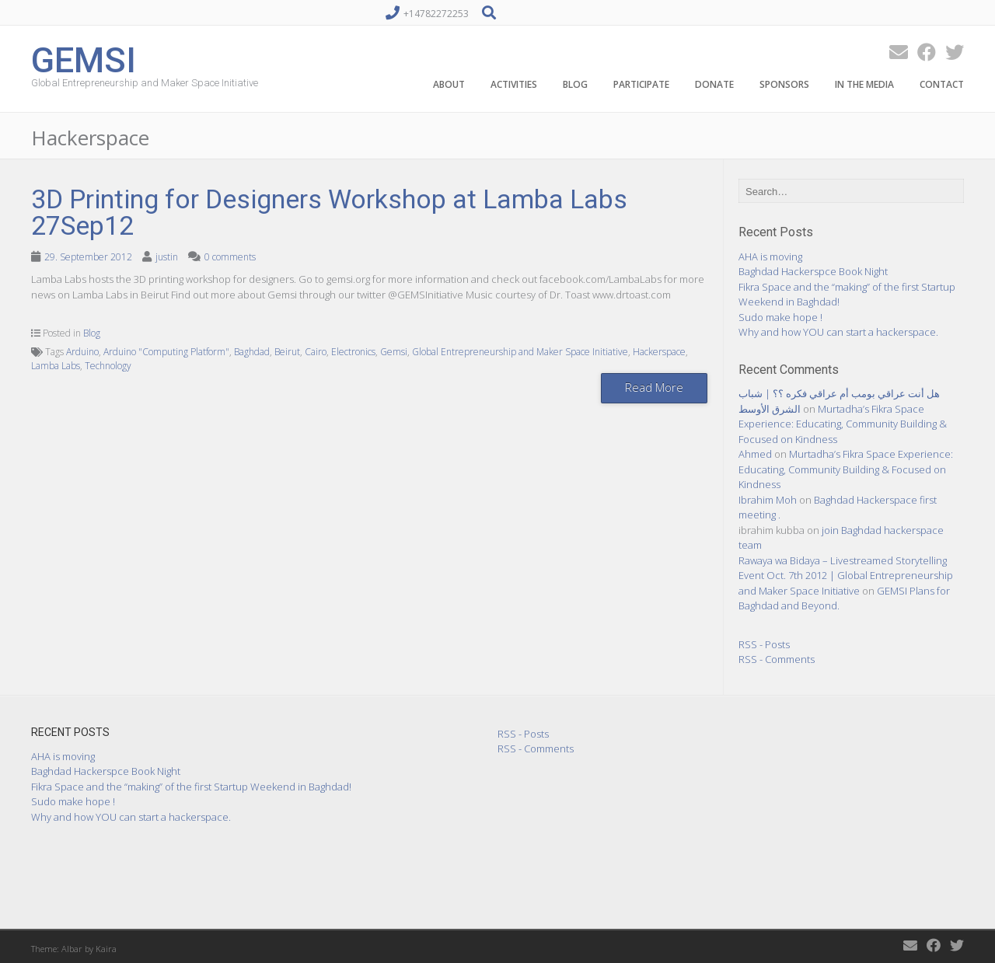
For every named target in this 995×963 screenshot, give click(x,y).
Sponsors (784, 84)
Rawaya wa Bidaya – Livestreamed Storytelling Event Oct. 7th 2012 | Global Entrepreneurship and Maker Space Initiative (845, 575)
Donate (714, 84)
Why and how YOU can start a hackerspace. (838, 332)
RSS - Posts (764, 644)
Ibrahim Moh (767, 500)
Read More (654, 387)
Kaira (106, 948)
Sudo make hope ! (780, 317)
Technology (108, 365)
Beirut (287, 351)
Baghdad (252, 351)
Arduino (82, 351)
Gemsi (393, 351)
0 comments (230, 256)
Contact (942, 84)
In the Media (864, 84)
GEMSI (83, 59)
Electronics (353, 351)
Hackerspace (659, 351)
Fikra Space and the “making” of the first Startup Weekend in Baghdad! (191, 787)
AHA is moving (770, 256)
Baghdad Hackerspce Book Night (813, 271)
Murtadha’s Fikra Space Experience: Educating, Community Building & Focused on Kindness (842, 424)
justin (166, 256)
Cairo (315, 351)
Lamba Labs (55, 365)
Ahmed (755, 454)
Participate (641, 84)
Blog (575, 84)
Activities (514, 84)
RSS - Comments (776, 659)
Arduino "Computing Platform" (166, 351)
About (449, 84)
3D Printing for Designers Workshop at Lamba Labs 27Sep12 (329, 212)
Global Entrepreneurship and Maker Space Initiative (520, 351)
